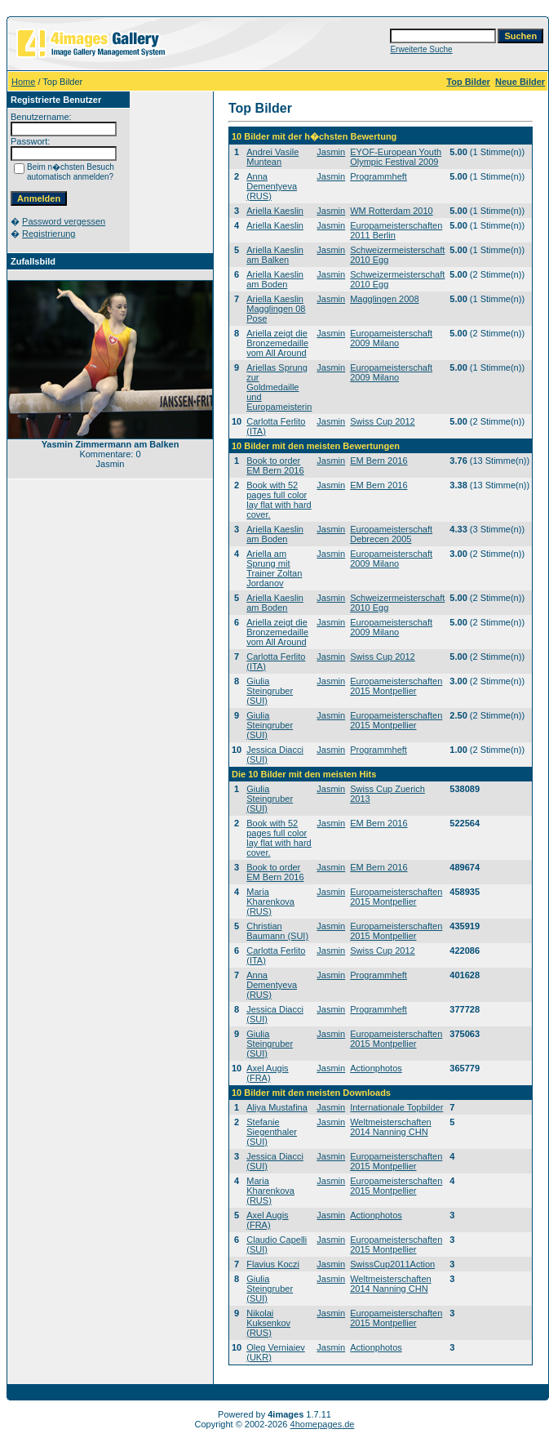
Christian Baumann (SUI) (277, 931)
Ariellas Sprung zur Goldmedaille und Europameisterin (279, 387)
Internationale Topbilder (396, 1107)
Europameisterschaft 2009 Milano (391, 338)
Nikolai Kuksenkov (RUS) (268, 1323)
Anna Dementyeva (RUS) (271, 186)
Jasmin (331, 152)
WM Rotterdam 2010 (391, 211)
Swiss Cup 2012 (382, 421)
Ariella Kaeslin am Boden (274, 279)
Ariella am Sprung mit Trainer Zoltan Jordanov (274, 568)
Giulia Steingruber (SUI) (269, 691)
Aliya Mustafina (277, 1107)
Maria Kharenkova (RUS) (270, 901)
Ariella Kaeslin (274, 211)
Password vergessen (63, 221)
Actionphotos (376, 1068)
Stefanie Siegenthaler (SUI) (271, 1131)
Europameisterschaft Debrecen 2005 (391, 534)
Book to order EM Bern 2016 (274, 465)
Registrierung (48, 233)
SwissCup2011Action (392, 1264)
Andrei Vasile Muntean (272, 157)
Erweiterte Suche (421, 49)
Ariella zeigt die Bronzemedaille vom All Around (277, 343)
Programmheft (378, 176)
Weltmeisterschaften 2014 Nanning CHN (390, 1127)
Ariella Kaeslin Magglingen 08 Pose (275, 308)
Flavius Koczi (272, 1264)
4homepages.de (322, 1424)
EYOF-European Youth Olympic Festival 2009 (395, 157)
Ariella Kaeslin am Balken (274, 255)
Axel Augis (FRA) (267, 1073)
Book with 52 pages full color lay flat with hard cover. (278, 499)
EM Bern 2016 (378, 460)
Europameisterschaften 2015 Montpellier (396, 686)
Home (23, 82)
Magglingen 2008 (384, 299)
